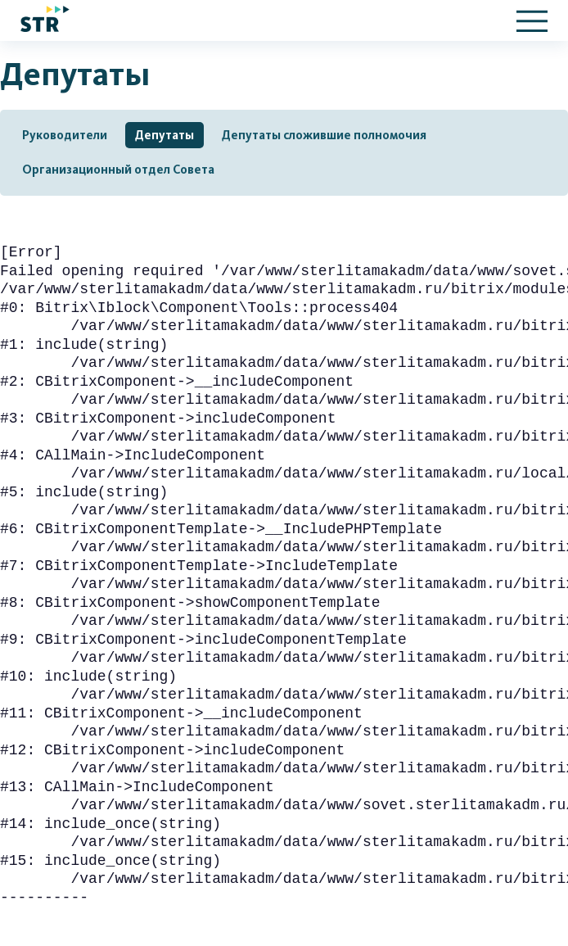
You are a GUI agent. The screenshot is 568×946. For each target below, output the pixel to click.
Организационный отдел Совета (118, 169)
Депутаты (164, 135)
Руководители (64, 135)
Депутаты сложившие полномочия (324, 135)
